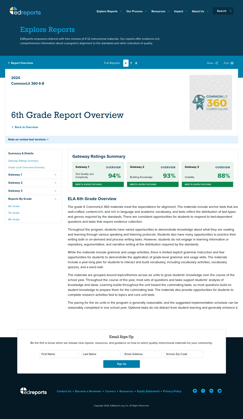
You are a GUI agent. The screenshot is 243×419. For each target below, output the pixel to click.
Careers (110, 391)
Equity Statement (148, 391)
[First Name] (59, 354)
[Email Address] (142, 354)
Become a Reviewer (88, 391)
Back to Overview (26, 127)
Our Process (134, 11)
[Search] (223, 11)
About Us (198, 11)
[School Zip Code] (183, 354)
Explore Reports (107, 11)
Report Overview (22, 63)
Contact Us (64, 391)
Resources (158, 11)
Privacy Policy (172, 391)
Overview (113, 167)
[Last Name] (100, 354)
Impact (179, 11)
